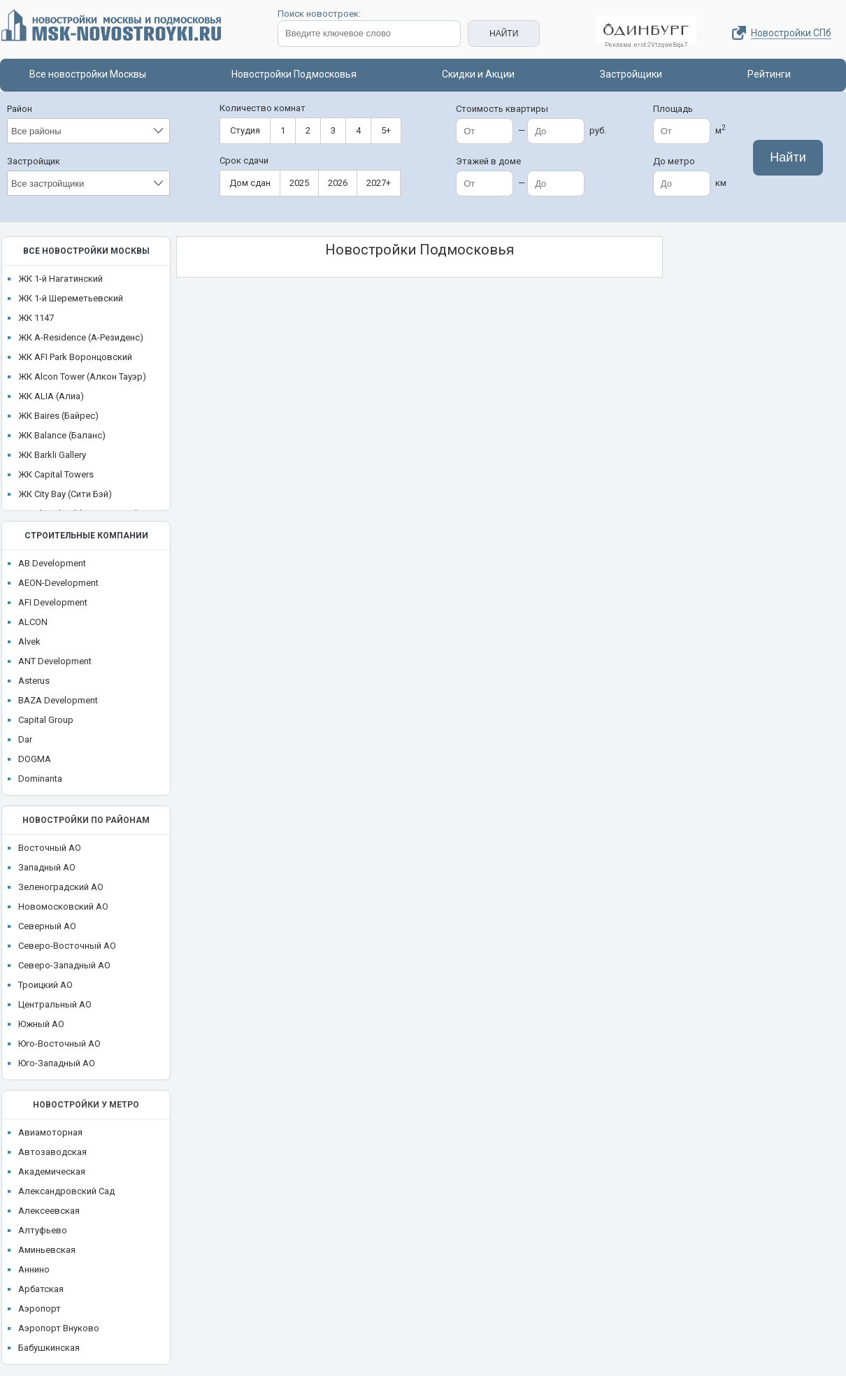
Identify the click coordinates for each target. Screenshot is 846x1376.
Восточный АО (49, 848)
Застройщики (631, 74)
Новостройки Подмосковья (294, 74)
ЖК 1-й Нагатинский (60, 278)
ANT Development (55, 661)
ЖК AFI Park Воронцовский (75, 357)
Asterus (34, 680)
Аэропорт (39, 1308)
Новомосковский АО (63, 906)
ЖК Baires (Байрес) (58, 415)
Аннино (34, 1269)
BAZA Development (58, 700)
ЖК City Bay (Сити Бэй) (65, 494)
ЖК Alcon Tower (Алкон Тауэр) (82, 376)
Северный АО (47, 926)
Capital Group (45, 720)
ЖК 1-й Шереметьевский (70, 298)
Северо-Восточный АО (67, 945)
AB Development (52, 563)
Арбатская (41, 1289)
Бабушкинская (49, 1347)
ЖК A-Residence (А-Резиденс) (80, 337)
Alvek (29, 641)
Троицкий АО (45, 985)
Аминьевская (47, 1250)
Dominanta (40, 778)
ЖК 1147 (36, 318)
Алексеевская (49, 1210)
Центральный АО (55, 1004)
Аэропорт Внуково (58, 1328)
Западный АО (47, 867)
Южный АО (41, 1024)
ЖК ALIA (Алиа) (51, 396)
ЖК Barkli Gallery (52, 455)
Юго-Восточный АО (59, 1043)
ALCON (33, 622)
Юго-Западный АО (56, 1063)
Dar (25, 739)
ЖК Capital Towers (56, 474)
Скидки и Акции (478, 74)
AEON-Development (58, 583)
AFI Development (52, 602)
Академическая (51, 1171)
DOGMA (34, 759)
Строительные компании (86, 535)
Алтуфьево (42, 1230)
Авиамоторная (50, 1132)
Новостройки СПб (791, 32)
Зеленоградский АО (60, 887)
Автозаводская (52, 1152)
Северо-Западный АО (64, 965)
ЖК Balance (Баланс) (62, 435)
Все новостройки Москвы (87, 74)
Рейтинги (769, 74)
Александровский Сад (66, 1191)
